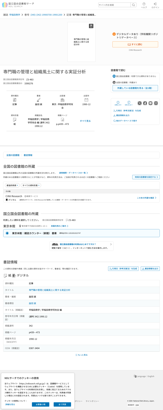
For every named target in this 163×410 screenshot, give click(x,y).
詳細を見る (10, 404)
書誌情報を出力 (121, 115)
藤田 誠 (32, 303)
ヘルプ (144, 5)
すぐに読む (135, 44)
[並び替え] (12, 185)
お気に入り (118, 103)
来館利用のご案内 (60, 226)
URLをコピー (129, 103)
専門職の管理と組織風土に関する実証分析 (49, 290)
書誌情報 (28, 155)
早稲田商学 (14, 14)
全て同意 (62, 404)
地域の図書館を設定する (147, 177)
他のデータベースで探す (125, 120)
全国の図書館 (12, 155)
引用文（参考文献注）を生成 (127, 110)
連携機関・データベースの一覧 (74, 172)
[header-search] (117, 5)
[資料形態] (31, 185)
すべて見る (85, 120)
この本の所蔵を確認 (147, 197)
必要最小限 (40, 404)
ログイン (155, 5)
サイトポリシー (92, 401)
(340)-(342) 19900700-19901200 (46, 14)
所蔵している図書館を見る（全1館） (135, 88)
